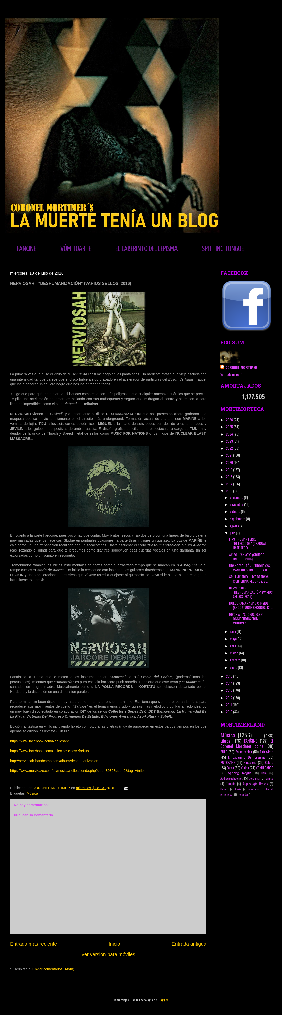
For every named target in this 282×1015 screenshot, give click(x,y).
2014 (229, 683)
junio (233, 631)
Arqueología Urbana (255, 784)
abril (233, 645)
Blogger (163, 999)
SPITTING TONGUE (223, 249)
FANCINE (26, 249)
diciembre (237, 497)
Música (32, 793)
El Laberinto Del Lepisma (246, 757)
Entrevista (266, 751)
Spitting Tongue (239, 772)
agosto (235, 525)
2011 (229, 704)
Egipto (269, 778)
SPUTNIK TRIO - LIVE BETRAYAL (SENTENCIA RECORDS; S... (249, 579)
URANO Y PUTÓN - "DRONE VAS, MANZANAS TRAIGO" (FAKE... (250, 567)
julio (233, 532)
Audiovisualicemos (231, 778)
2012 (229, 697)
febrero (235, 659)
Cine (258, 735)
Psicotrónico (243, 751)
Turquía (230, 783)
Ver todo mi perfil (231, 374)
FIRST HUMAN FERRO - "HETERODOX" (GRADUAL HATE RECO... (247, 543)
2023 (230, 441)
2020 (230, 462)
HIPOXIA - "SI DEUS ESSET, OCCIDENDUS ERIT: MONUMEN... (246, 618)
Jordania (254, 778)
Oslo (264, 773)
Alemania (254, 789)
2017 (229, 483)
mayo (233, 638)
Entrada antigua (189, 944)
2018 (229, 476)
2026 (230, 419)
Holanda (243, 794)
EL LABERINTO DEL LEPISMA (146, 249)
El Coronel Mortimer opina (246, 743)
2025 (230, 426)
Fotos (230, 767)
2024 (230, 434)
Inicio (114, 944)
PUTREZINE (227, 762)
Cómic (224, 789)
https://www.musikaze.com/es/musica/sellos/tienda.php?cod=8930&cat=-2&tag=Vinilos (77, 771)
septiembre (238, 518)
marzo (234, 652)
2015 (229, 676)
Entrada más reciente (33, 944)
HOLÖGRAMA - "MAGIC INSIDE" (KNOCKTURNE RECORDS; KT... (251, 605)
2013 (229, 690)
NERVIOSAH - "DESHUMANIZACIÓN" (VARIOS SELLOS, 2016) (251, 592)
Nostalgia (250, 762)
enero (234, 667)
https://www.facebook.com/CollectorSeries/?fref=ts (49, 751)
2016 (229, 491)
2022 (230, 448)
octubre (235, 511)
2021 (229, 455)
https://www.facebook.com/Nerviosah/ (39, 741)
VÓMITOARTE (75, 249)
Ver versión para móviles (108, 954)
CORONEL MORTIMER (241, 367)
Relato (269, 762)
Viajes (245, 767)
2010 (229, 711)
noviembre (237, 504)
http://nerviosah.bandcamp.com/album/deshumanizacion (54, 761)
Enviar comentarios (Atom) (53, 969)
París (238, 789)
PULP (223, 751)
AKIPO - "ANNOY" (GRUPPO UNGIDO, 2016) (246, 556)
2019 (229, 469)
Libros (225, 741)
